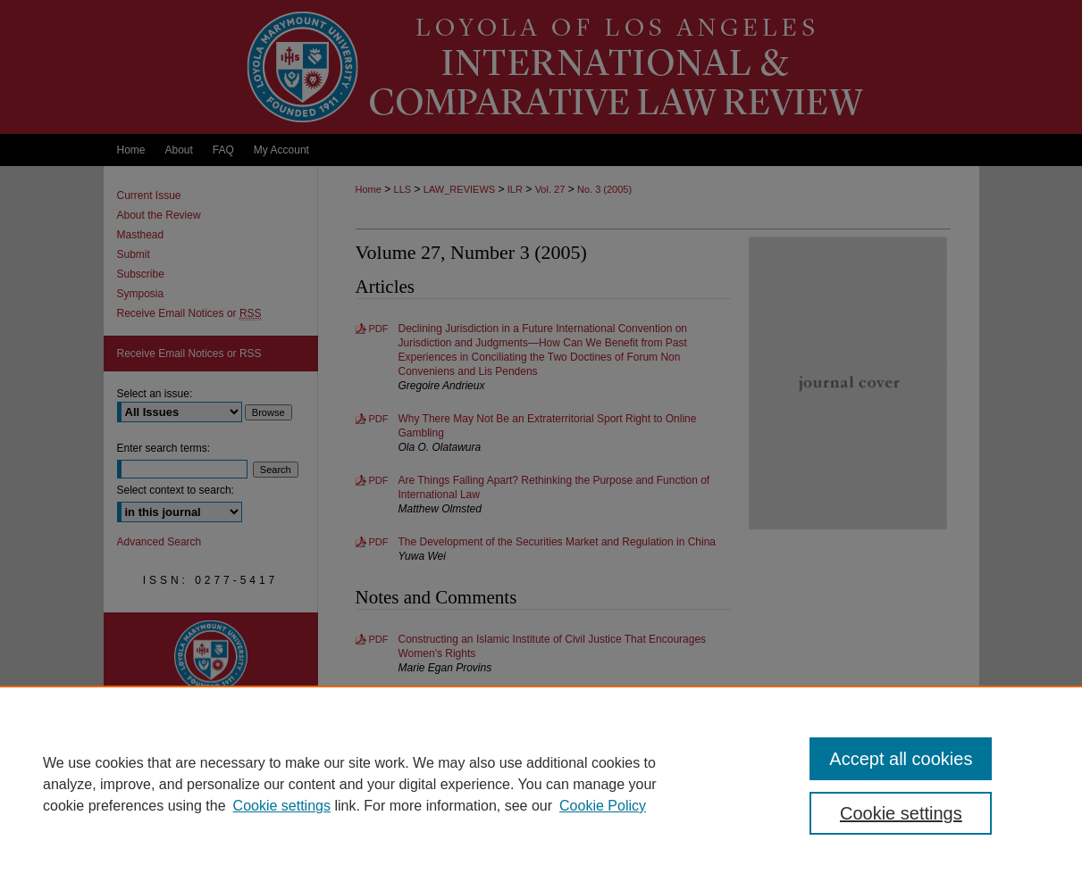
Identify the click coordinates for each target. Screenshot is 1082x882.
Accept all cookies (900, 759)
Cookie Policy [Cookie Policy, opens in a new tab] (602, 805)
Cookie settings (282, 805)
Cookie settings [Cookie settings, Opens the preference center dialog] (901, 813)
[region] (541, 784)
